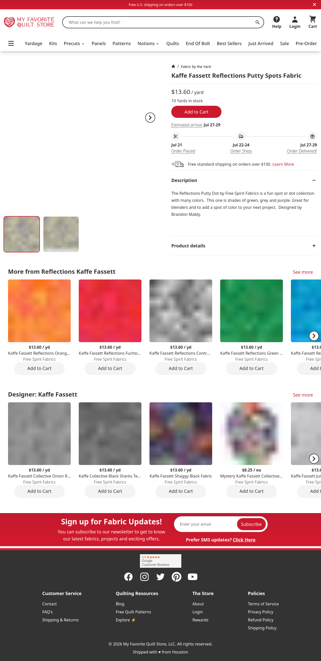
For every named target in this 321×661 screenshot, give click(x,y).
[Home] (173, 66)
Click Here (244, 540)
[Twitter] (160, 577)
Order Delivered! (302, 151)
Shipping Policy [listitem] (262, 628)
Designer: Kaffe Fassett (42, 394)
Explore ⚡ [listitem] (126, 620)
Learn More (283, 164)
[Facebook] (128, 577)
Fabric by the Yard (196, 66)
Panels (99, 43)
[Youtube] (193, 577)
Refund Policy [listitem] (261, 620)
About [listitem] (198, 604)
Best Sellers (229, 43)
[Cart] (312, 22)
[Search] (257, 22)
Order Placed (183, 151)
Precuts (74, 43)
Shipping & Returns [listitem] (60, 620)
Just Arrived (260, 43)
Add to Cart (196, 112)
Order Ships (241, 151)
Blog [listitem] (120, 604)
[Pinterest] (177, 577)
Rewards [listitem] (200, 620)
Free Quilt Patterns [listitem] (133, 612)
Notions (149, 43)
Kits (53, 43)
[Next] (150, 118)
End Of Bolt (198, 43)
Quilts (172, 43)
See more (303, 272)
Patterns (122, 43)
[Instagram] (144, 577)
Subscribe (251, 524)
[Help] (276, 22)
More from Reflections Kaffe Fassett (62, 271)
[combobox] (163, 22)
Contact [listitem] (49, 604)
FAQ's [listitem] (47, 612)
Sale (284, 43)
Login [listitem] (197, 612)
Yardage (33, 43)
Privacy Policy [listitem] (260, 612)
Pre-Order (306, 43)
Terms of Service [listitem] (263, 604)
